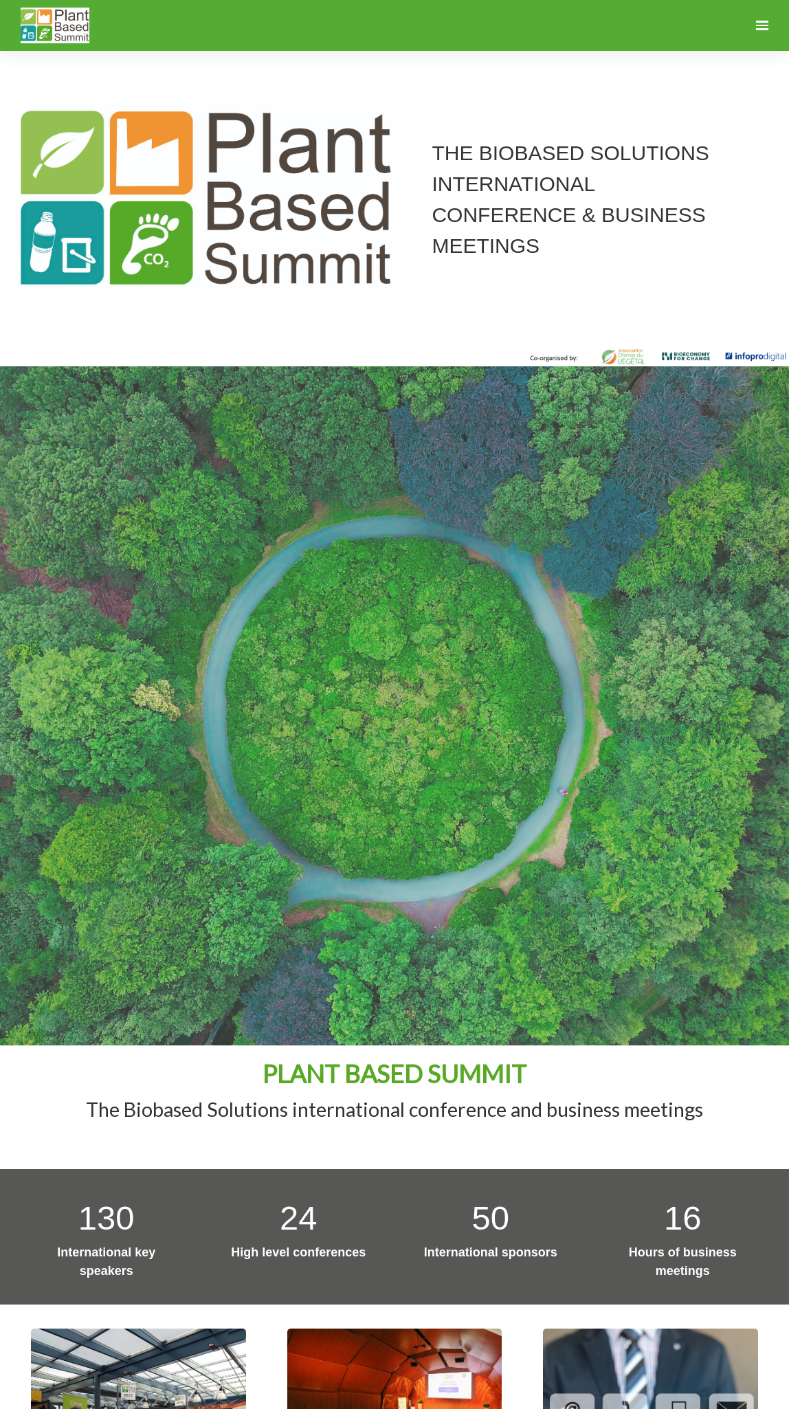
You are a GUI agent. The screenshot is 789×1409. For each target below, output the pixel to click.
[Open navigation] (762, 25)
